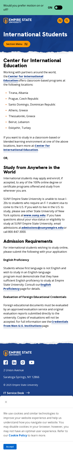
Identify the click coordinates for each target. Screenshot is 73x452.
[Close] (6, 401)
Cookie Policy (18, 435)
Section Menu (17, 44)
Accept (10, 446)
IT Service (16, 393)
